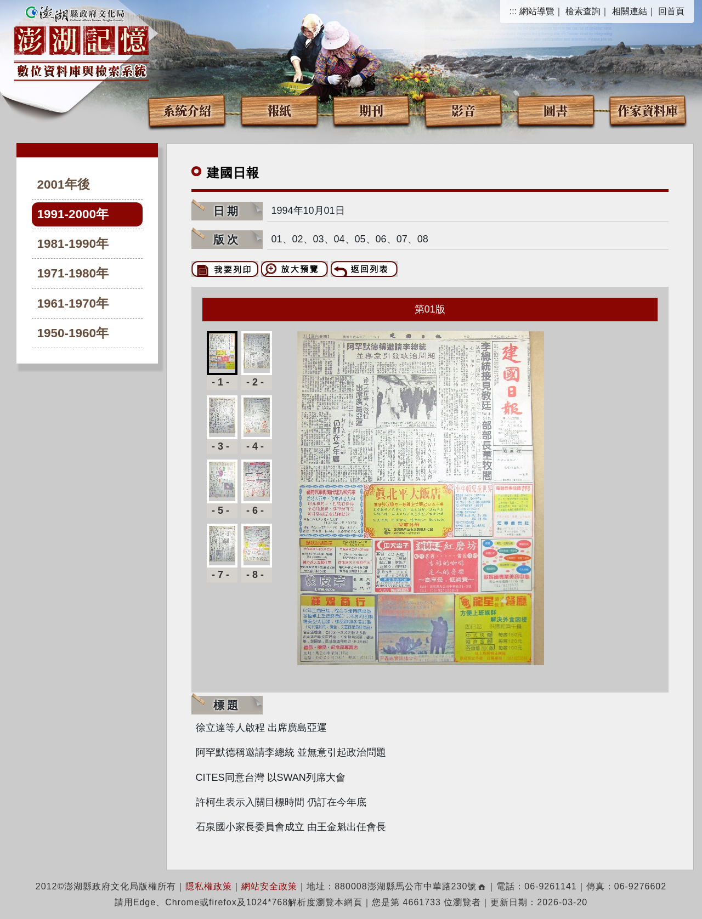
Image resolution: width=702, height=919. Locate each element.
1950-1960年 (73, 333)
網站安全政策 (269, 886)
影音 (463, 109)
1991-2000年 (73, 214)
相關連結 (629, 11)
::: (513, 11)
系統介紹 (187, 109)
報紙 (279, 109)
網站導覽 (536, 11)
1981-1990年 (73, 244)
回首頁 (671, 11)
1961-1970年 (73, 303)
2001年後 (63, 184)
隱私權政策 (208, 886)
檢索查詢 (583, 11)
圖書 (556, 109)
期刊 (371, 109)
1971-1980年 (73, 273)
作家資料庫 (648, 109)
